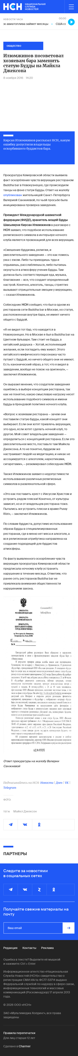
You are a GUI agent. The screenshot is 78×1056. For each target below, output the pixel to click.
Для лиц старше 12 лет (19, 1038)
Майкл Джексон (25, 811)
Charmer (25, 1046)
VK (67, 783)
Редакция (10, 948)
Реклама (47, 948)
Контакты (29, 948)
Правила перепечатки (19, 1033)
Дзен (59, 783)
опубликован (12, 195)
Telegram (9, 788)
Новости (46, 783)
